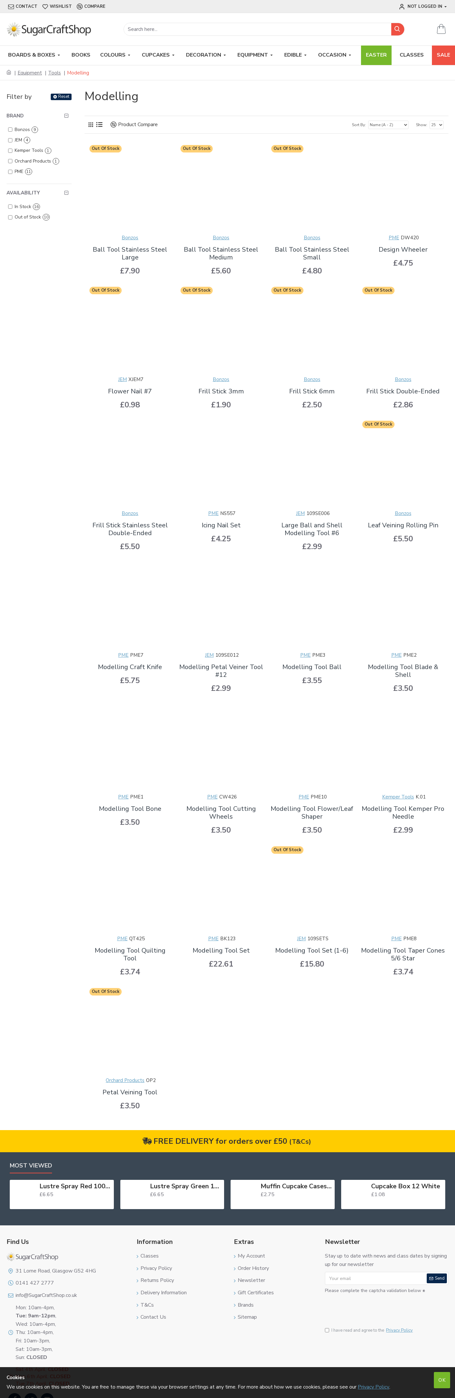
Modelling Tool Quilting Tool (130, 954)
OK (442, 1380)
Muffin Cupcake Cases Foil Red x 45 (296, 1186)
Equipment (30, 73)
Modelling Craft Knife (130, 667)
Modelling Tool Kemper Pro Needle (403, 813)
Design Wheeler (403, 250)
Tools (54, 73)
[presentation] (370, 1307)
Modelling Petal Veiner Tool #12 (221, 671)
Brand (15, 115)
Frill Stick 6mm (312, 391)
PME (394, 237)
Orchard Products (125, 1080)
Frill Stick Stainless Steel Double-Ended (130, 529)
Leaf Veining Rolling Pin (403, 525)
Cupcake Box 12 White (405, 1186)
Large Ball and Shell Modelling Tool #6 (311, 529)
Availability (23, 193)
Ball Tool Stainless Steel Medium (221, 253)
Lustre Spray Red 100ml (75, 1186)
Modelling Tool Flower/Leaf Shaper (312, 813)
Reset (63, 96)
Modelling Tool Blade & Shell (403, 671)
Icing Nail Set (221, 525)
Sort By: (359, 124)
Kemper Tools (398, 797)
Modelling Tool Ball (311, 667)
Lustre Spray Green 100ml (186, 1186)
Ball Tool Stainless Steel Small (312, 253)
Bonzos (130, 237)
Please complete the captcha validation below (373, 1290)
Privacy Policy (373, 1387)
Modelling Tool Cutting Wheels (221, 813)
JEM (122, 379)
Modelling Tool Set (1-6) (312, 951)
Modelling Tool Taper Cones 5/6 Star (403, 954)
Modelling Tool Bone (130, 809)
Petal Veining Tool (129, 1092)
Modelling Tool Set (221, 951)
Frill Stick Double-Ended (403, 391)
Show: (421, 124)
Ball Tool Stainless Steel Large (130, 253)
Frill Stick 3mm (221, 391)
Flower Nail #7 (130, 391)
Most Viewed (31, 1165)
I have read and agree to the (369, 1330)
